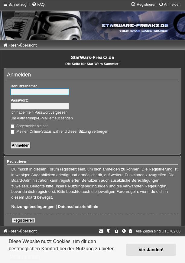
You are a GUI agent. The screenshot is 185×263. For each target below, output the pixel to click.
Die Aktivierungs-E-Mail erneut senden (42, 118)
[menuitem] (38, 4)
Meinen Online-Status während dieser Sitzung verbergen (59, 131)
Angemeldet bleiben (30, 126)
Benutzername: (24, 86)
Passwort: (19, 100)
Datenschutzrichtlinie (78, 206)
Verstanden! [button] (151, 249)
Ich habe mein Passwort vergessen (39, 112)
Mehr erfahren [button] (25, 256)
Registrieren (23, 220)
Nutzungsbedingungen (33, 206)
